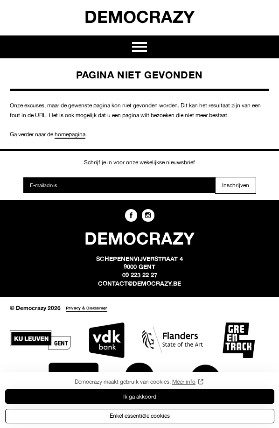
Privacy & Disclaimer (86, 307)
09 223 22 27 (139, 275)
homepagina (70, 134)
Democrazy (139, 16)
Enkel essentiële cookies (140, 415)
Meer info (183, 381)
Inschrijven (235, 185)
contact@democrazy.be (139, 283)
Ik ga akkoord (139, 396)
